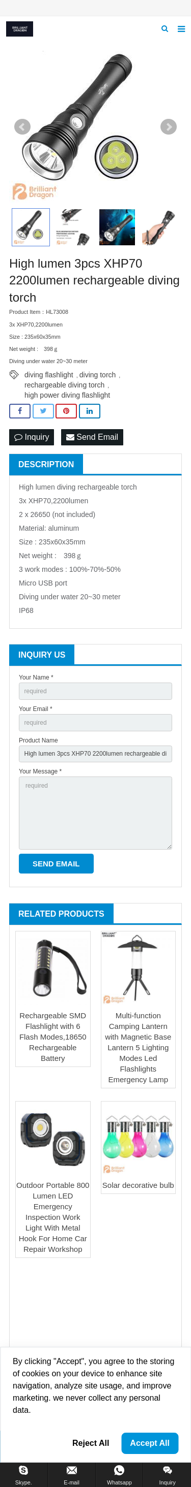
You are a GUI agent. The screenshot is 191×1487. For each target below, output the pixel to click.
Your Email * (35, 709)
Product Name (38, 740)
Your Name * (36, 677)
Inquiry (31, 437)
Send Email (92, 437)
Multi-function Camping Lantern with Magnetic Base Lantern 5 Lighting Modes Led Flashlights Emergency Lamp (138, 1047)
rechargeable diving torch (64, 385)
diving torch (97, 375)
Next (168, 127)
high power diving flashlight (67, 395)
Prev (22, 127)
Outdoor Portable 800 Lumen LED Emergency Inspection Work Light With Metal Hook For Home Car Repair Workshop (52, 1217)
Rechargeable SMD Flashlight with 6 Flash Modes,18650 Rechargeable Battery (53, 1036)
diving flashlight (48, 375)
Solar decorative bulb (138, 1185)
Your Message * (40, 771)
